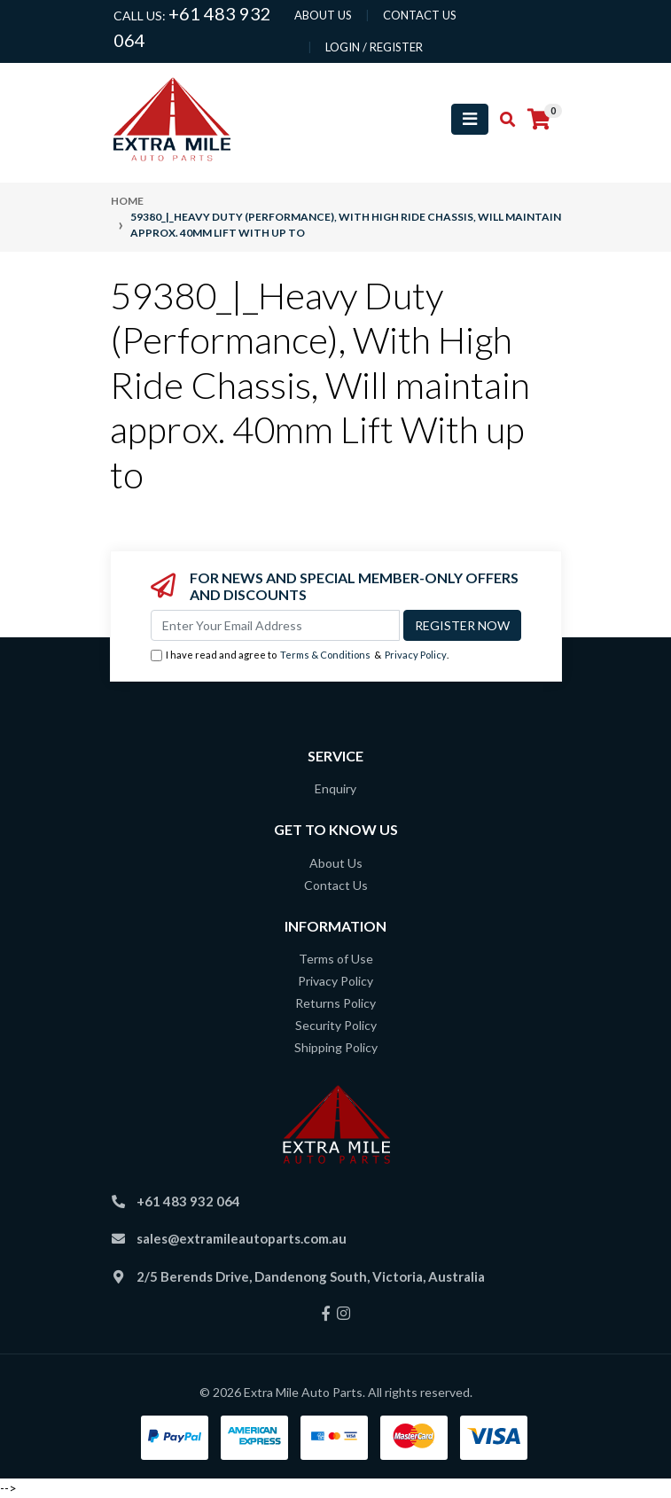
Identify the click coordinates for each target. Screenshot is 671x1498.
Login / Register (374, 47)
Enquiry (335, 788)
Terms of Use (336, 958)
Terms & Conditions (325, 654)
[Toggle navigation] (469, 119)
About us (323, 15)
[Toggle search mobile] (502, 119)
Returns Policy (335, 1002)
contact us (419, 15)
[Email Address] (275, 625)
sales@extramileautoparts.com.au (242, 1238)
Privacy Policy (416, 654)
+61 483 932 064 (188, 1201)
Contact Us (336, 885)
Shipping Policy (336, 1047)
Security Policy (336, 1025)
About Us (336, 862)
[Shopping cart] (539, 119)
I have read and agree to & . (300, 655)
